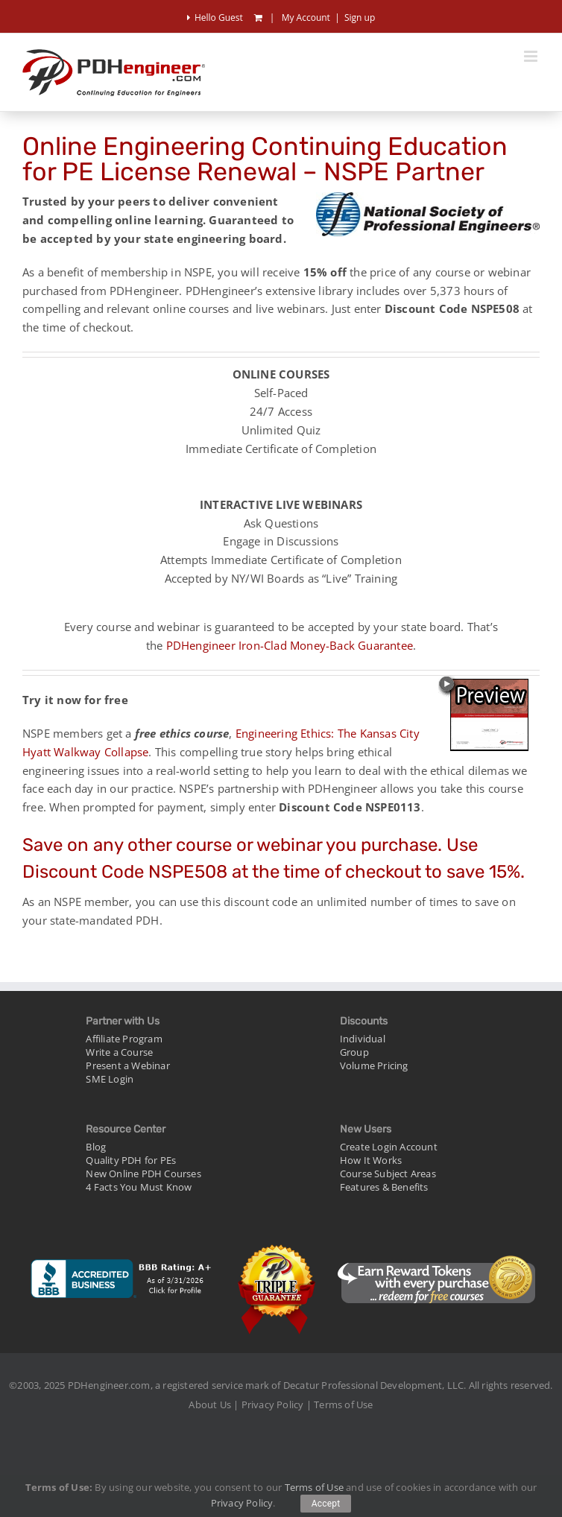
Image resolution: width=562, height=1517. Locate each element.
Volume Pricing (374, 1065)
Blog (96, 1146)
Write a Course (119, 1052)
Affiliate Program (124, 1038)
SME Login (109, 1079)
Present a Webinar (127, 1065)
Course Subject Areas (388, 1173)
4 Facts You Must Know (139, 1187)
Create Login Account (389, 1146)
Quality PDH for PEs (131, 1160)
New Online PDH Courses (143, 1173)
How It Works (371, 1160)
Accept (326, 1503)
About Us (210, 1404)
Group (354, 1052)
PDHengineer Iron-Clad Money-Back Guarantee (289, 645)
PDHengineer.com (109, 1385)
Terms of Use (343, 1404)
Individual (362, 1038)
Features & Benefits (384, 1187)
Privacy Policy (272, 1404)
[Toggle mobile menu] (532, 56)
